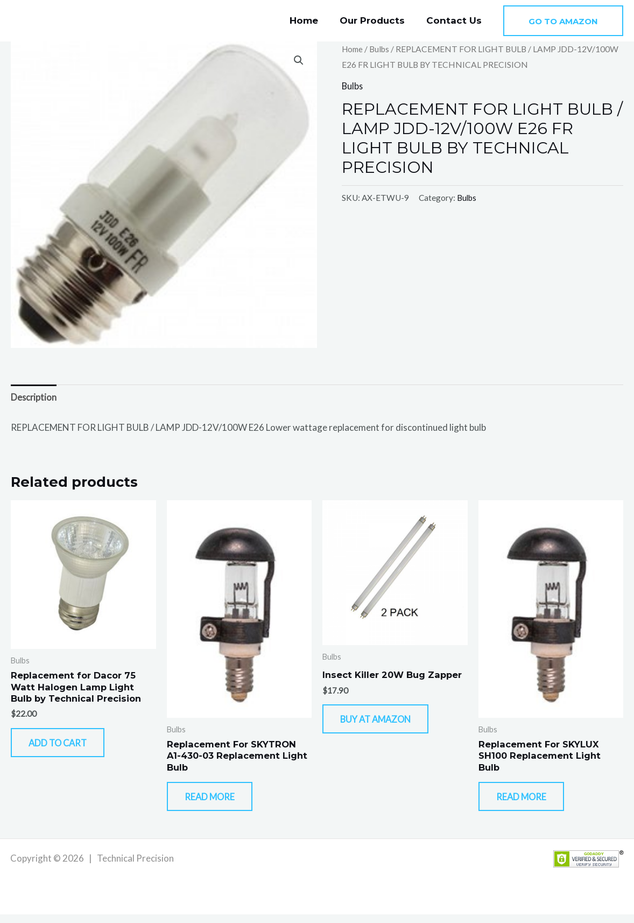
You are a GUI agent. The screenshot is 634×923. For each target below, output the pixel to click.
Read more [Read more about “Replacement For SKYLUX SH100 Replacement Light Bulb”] (529, 802)
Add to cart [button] (66, 748)
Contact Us (455, 20)
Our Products (377, 20)
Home (312, 20)
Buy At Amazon (385, 723)
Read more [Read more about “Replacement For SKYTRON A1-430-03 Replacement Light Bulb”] (218, 802)
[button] (563, 20)
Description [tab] (34, 397)
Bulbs (381, 49)
